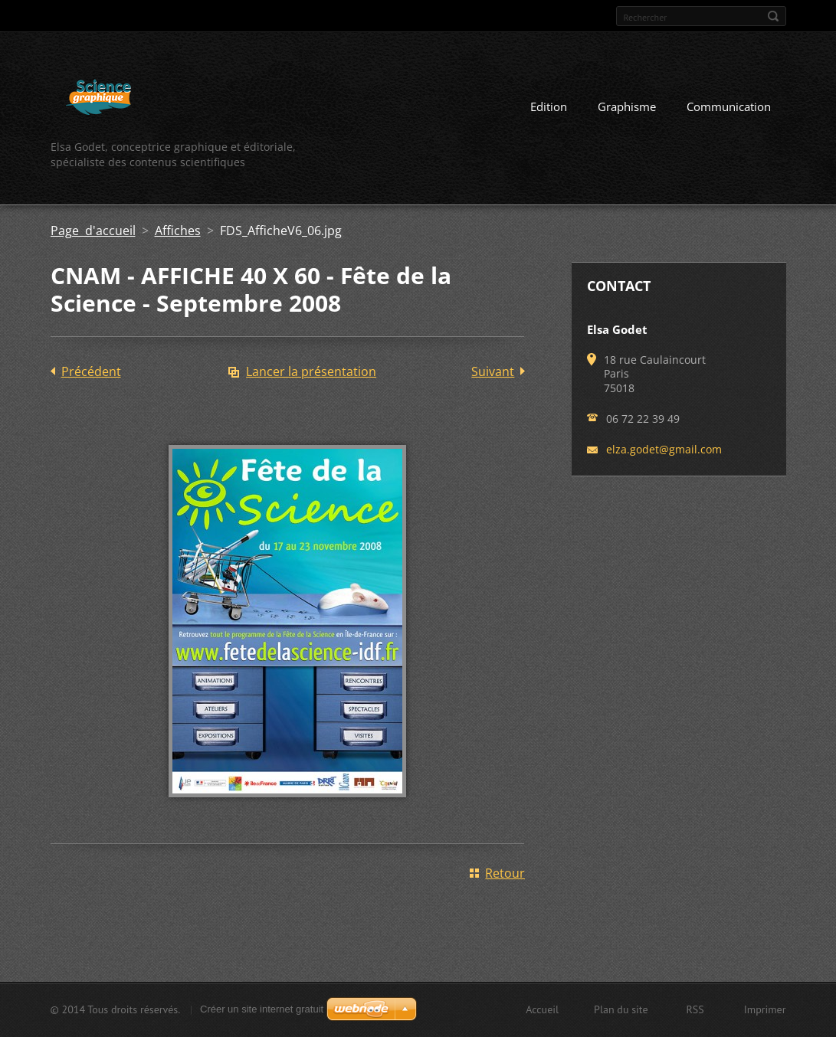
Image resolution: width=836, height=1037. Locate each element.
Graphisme (627, 106)
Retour (505, 873)
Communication (729, 106)
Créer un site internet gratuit (261, 1009)
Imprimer (765, 1009)
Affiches (178, 230)
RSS (695, 1009)
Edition (548, 106)
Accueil (542, 1009)
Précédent (91, 371)
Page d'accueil (93, 230)
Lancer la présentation (311, 371)
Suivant (492, 371)
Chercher (773, 16)
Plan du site (620, 1009)
